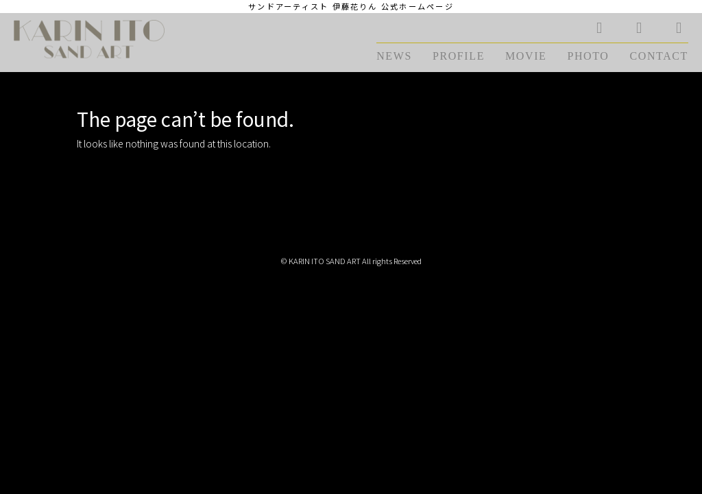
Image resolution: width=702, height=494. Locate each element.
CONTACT (659, 56)
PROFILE (459, 56)
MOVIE (525, 56)
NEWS (394, 56)
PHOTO (588, 56)
